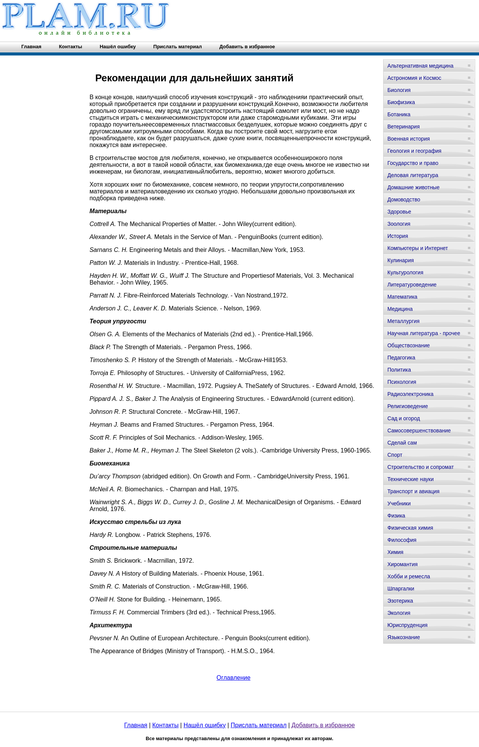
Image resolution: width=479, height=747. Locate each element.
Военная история (408, 139)
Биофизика (401, 102)
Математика (402, 297)
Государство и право (412, 163)
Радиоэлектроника (410, 394)
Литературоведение (411, 285)
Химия (395, 552)
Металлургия (403, 321)
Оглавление (234, 677)
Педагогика (401, 358)
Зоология (398, 224)
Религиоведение (407, 406)
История (397, 236)
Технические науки (410, 479)
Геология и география (414, 151)
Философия (401, 540)
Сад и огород (403, 418)
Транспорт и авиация (413, 491)
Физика (396, 516)
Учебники (399, 503)
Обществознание (408, 345)
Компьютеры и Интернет (417, 248)
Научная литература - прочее (423, 333)
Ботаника (398, 114)
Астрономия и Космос (414, 78)
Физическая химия (410, 528)
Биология (399, 90)
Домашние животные (413, 187)
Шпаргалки (400, 589)
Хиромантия (402, 564)
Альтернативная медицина (420, 66)
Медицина (400, 309)
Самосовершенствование (419, 430)
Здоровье (399, 212)
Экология (398, 613)
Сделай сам (402, 443)
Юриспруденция (407, 625)
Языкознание (403, 637)
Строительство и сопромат (420, 467)
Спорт (394, 455)
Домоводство (403, 199)
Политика (399, 370)
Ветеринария (403, 126)
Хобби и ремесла (408, 576)
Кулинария (400, 260)
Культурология (405, 272)
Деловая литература (412, 175)
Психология (401, 382)
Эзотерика (400, 601)
